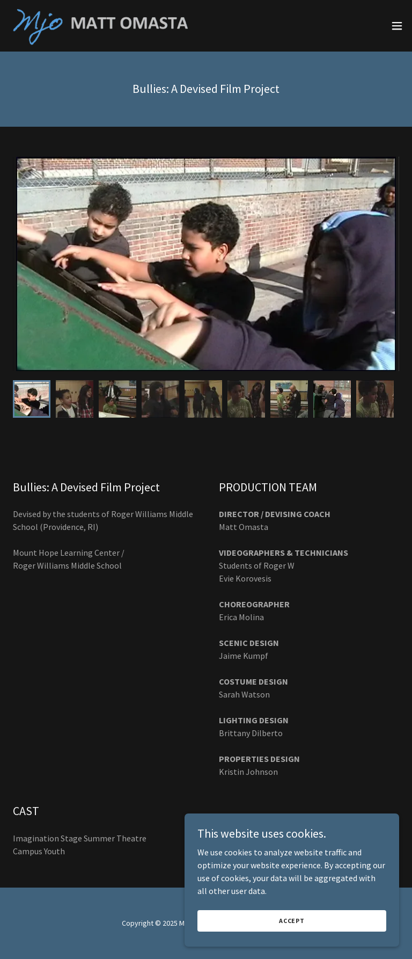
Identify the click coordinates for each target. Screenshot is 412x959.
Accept (292, 921)
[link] (108, 25)
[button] (397, 26)
